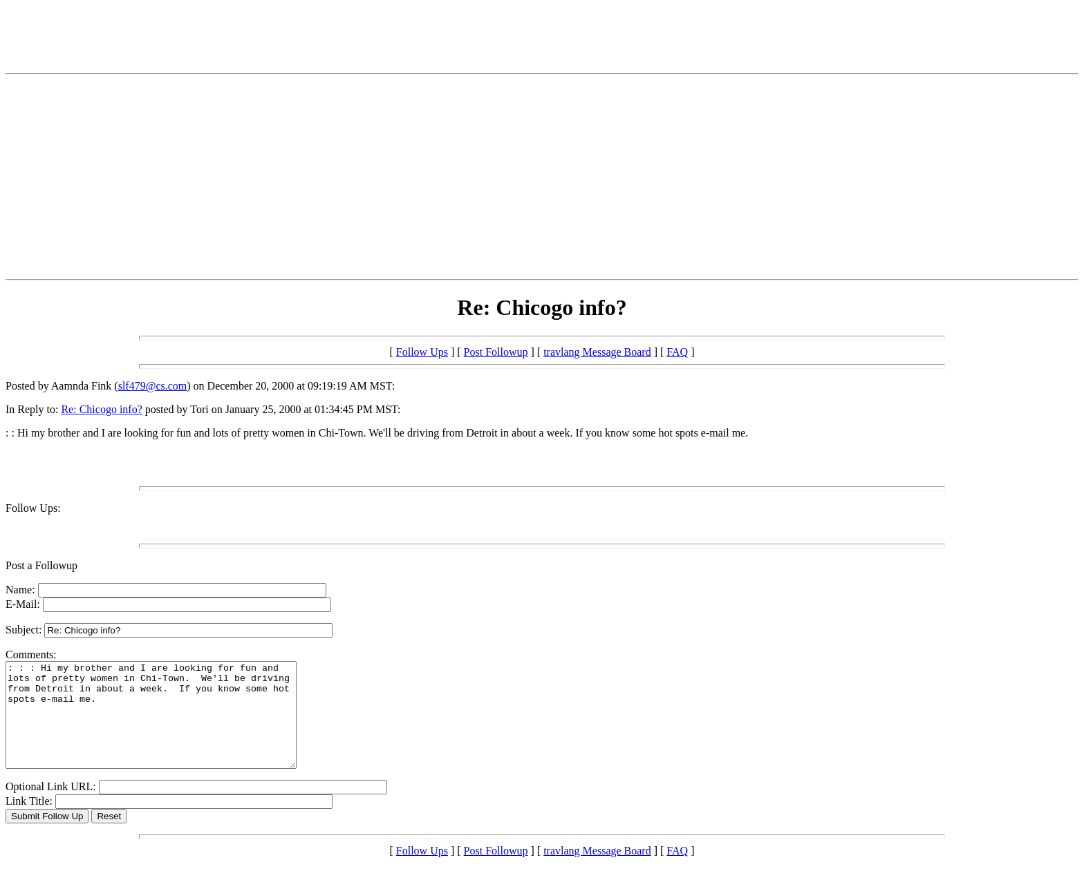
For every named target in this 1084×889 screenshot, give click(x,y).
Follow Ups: (33, 508)
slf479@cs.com (152, 386)
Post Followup (496, 352)
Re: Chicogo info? (101, 409)
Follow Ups (422, 352)
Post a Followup (41, 565)
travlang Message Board (597, 352)
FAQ (677, 352)
